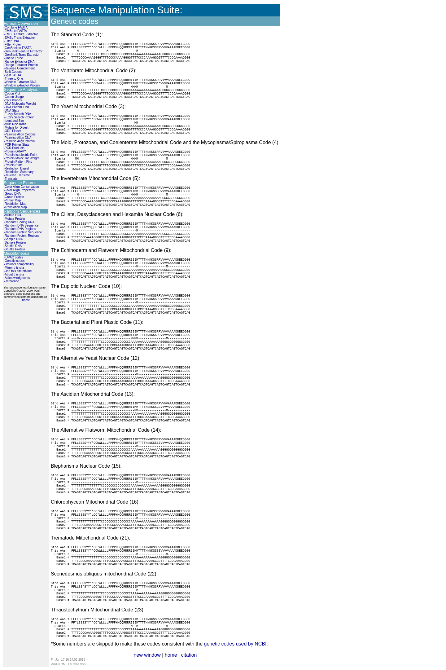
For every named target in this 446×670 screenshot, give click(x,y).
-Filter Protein (13, 44)
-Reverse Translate (17, 175)
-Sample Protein (15, 242)
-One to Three (13, 58)
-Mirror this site (14, 267)
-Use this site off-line (18, 271)
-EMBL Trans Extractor (19, 37)
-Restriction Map (15, 203)
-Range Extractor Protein (21, 65)
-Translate (11, 178)
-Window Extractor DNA (20, 82)
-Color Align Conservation (21, 186)
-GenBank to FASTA (18, 48)
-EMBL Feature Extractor (21, 34)
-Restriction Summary (18, 172)
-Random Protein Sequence (23, 232)
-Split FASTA (12, 75)
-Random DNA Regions (20, 229)
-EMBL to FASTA (15, 31)
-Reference (11, 281)
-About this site (14, 274)
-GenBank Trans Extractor (22, 54)
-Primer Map (12, 200)
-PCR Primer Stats (16, 144)
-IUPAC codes (13, 257)
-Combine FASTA (16, 27)
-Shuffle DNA (13, 246)
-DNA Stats (11, 110)
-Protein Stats (13, 165)
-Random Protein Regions (21, 235)
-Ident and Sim (14, 120)
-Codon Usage (14, 97)
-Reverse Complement (19, 68)
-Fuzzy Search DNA (17, 114)
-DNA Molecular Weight (20, 103)
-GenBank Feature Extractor (23, 51)
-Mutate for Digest (16, 127)
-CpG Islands (13, 100)
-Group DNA (12, 193)
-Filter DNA (11, 41)
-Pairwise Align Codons (20, 134)
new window (147, 655)
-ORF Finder (12, 131)
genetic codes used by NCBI (235, 643)
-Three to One (13, 78)
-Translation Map (15, 207)
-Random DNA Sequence (21, 225)
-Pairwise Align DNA (17, 137)
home (26, 300)
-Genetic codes (14, 260)
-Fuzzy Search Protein (19, 117)
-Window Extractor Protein (22, 85)
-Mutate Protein (14, 218)
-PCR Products (14, 148)
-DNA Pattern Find (16, 107)
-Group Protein (14, 197)
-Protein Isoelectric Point (20, 154)
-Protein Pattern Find (18, 161)
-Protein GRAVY (15, 151)
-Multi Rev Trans (15, 124)
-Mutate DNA (13, 215)
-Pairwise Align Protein (19, 141)
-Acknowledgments (17, 278)
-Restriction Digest (16, 168)
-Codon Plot (12, 93)
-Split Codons (13, 71)
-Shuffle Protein (14, 249)
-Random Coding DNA (19, 222)
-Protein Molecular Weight (21, 158)
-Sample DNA (13, 239)
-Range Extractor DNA (19, 61)
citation (189, 655)
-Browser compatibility (19, 264)
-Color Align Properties (19, 190)
